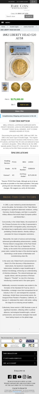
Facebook (9, 377)
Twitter (14, 377)
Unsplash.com (17, 391)
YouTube (19, 377)
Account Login (22, 1)
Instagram (24, 377)
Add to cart (24, 105)
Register (12, 1)
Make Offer (19, 111)
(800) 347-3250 (23, 14)
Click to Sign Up (19, 388)
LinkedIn (29, 377)
